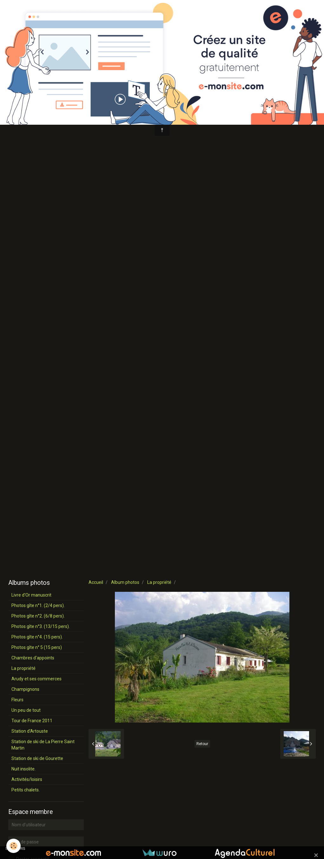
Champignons (25, 689)
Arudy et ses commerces (36, 678)
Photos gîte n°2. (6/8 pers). (38, 615)
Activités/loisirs (26, 779)
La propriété (159, 582)
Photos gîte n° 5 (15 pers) (36, 647)
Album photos (125, 582)
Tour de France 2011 (31, 720)
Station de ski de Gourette (37, 758)
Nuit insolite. (23, 768)
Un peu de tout (26, 710)
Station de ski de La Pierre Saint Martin (43, 744)
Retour (202, 744)
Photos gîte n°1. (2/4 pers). (38, 605)
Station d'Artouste (29, 731)
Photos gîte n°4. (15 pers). (37, 636)
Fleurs (17, 699)
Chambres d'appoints (32, 657)
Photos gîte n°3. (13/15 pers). (40, 626)
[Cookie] (13, 846)
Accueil (96, 582)
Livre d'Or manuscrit (31, 595)
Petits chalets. (25, 789)
